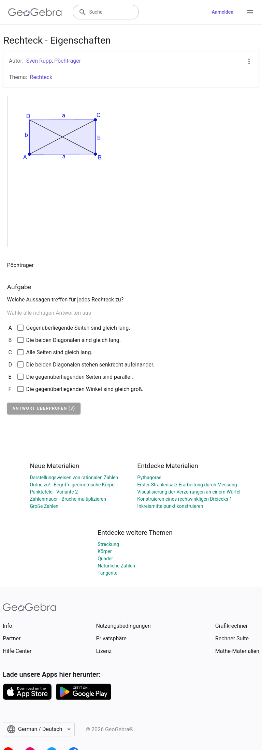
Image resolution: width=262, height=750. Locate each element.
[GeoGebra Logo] (35, 12)
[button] (44, 408)
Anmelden (222, 12)
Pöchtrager (67, 61)
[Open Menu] (250, 12)
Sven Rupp (39, 61)
